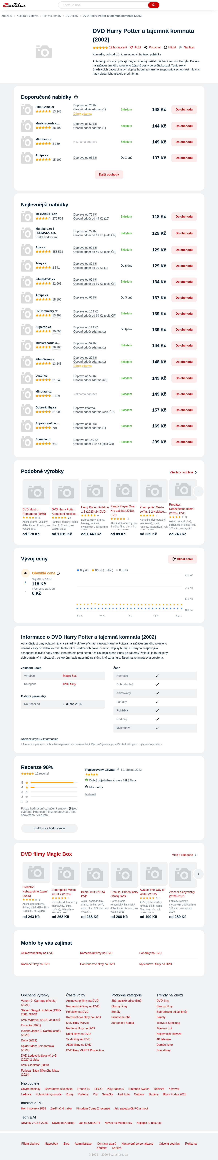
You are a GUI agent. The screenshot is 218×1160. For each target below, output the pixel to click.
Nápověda (51, 1143)
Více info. (42, 815)
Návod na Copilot (63, 1122)
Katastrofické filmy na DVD (83, 1017)
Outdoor (139, 1094)
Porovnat (152, 47)
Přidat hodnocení (47, 237)
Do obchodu (184, 109)
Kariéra (116, 1147)
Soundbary (164, 1050)
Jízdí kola (123, 1094)
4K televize (164, 1039)
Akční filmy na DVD (78, 1044)
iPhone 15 (83, 1088)
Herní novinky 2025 (33, 1108)
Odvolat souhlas (169, 1143)
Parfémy (83, 1094)
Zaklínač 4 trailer (61, 1108)
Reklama (191, 1143)
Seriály (115, 1011)
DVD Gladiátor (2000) (35, 1065)
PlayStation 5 (115, 1088)
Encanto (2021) (31, 1025)
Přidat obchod (30, 1143)
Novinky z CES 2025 (34, 1122)
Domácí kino (165, 1044)
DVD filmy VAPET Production (85, 1050)
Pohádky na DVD (150, 953)
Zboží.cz (6, 15)
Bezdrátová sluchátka (59, 1088)
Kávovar (174, 1088)
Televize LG (164, 1028)
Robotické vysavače (48, 1094)
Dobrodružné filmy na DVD (97, 964)
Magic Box (70, 675)
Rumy (69, 1094)
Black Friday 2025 (174, 1094)
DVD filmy (71, 15)
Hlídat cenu (182, 559)
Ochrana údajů (106, 1143)
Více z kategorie (184, 854)
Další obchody (109, 174)
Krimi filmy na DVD (78, 1033)
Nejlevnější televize (169, 1033)
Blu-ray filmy (119, 1006)
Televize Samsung (168, 1022)
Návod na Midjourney (118, 1122)
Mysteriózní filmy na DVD (155, 964)
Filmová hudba (120, 1017)
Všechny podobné (183, 472)
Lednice (26, 1094)
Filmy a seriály (52, 15)
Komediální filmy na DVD (96, 953)
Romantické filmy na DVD (82, 1006)
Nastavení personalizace (137, 1143)
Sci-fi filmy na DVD (78, 1039)
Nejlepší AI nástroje (148, 1122)
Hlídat (170, 47)
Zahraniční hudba (122, 1022)
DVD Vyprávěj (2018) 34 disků (40, 1019)
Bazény (154, 1094)
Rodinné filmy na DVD (35, 964)
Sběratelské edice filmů (126, 1000)
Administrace (83, 1143)
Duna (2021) (29, 1040)
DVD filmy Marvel (77, 1022)
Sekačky (107, 1094)
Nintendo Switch (138, 1088)
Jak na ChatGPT (89, 1122)
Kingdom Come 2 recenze (93, 1108)
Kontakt (102, 1147)
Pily (95, 1094)
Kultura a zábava (27, 15)
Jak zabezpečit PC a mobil (131, 1108)
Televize (159, 1088)
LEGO (98, 1088)
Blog (66, 1143)
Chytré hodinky (31, 1088)
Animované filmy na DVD (37, 953)
